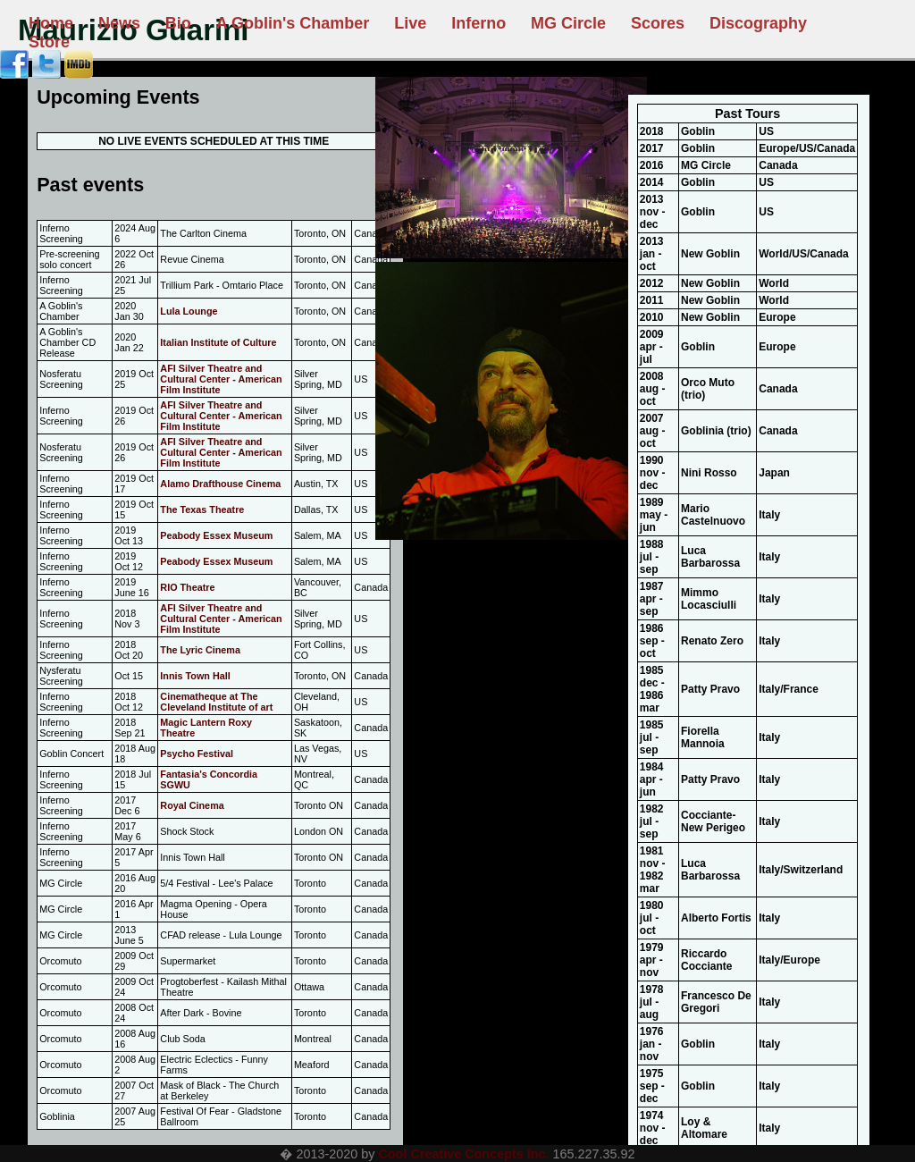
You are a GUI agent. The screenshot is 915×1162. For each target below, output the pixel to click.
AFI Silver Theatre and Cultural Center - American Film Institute (220, 379)
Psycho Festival (196, 753)
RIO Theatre (187, 587)
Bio (178, 23)
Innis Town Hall (195, 675)
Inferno (478, 23)
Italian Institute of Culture (218, 342)
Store (49, 42)
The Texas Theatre (202, 509)
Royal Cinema (191, 805)
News (119, 23)
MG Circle (568, 23)
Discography (758, 23)
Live (410, 23)
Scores (657, 23)
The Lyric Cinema (200, 649)
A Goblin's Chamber (293, 23)
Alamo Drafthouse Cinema (220, 483)
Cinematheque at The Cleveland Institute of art (216, 701)
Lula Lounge (188, 311)
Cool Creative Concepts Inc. (463, 1154)
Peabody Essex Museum (216, 535)
